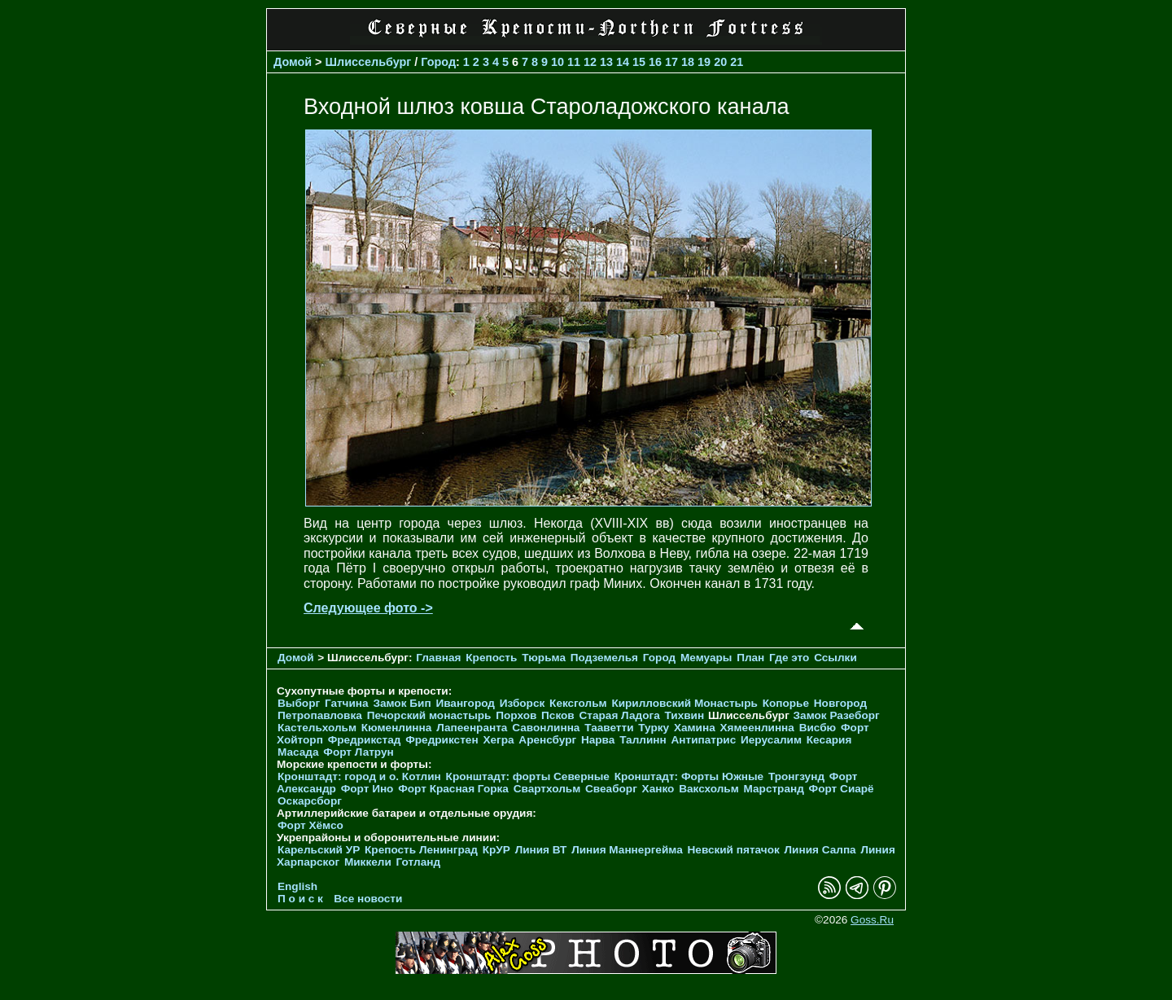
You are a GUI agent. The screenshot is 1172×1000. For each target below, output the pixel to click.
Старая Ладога (619, 715)
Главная (438, 657)
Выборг (299, 703)
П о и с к (300, 899)
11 (573, 61)
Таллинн (643, 740)
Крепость (491, 657)
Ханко (658, 789)
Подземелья (604, 657)
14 (622, 61)
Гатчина (347, 703)
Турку (653, 727)
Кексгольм (578, 703)
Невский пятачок (734, 850)
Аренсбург (547, 740)
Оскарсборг (310, 801)
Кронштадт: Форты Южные (689, 776)
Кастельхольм (317, 727)
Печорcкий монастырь (429, 715)
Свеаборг (611, 789)
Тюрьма (544, 657)
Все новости (368, 899)
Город (438, 61)
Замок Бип (402, 703)
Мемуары (706, 657)
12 (590, 61)
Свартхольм (547, 789)
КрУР (496, 850)
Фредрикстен (441, 740)
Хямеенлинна (757, 727)
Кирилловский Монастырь (684, 703)
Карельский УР (319, 850)
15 (638, 61)
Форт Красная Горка (453, 789)
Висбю (818, 727)
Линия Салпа (820, 850)
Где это (789, 657)
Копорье (786, 703)
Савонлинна (545, 727)
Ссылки (835, 657)
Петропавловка (320, 715)
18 (687, 61)
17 (671, 61)
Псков (558, 715)
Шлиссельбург (369, 61)
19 (704, 61)
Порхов (516, 715)
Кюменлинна (396, 727)
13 (606, 61)
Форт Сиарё (841, 789)
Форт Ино (367, 789)
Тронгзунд (796, 776)
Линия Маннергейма (627, 850)
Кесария (829, 740)
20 (720, 61)
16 (655, 61)
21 (736, 61)
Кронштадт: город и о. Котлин (359, 776)
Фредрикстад (364, 740)
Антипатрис (704, 740)
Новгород (840, 703)
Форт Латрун (358, 752)
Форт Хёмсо (310, 825)
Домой (292, 61)
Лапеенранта (471, 727)
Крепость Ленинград (421, 850)
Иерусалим (771, 740)
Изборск (522, 703)
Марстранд (774, 789)
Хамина (694, 727)
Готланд (418, 862)
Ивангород (465, 703)
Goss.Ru (872, 920)
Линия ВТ (541, 850)
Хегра (498, 740)
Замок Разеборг (837, 715)
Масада (298, 752)
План (750, 657)
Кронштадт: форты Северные (528, 776)
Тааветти (608, 727)
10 (557, 61)
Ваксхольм (709, 789)
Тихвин (684, 715)
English (297, 886)
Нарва (597, 740)
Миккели (367, 862)
